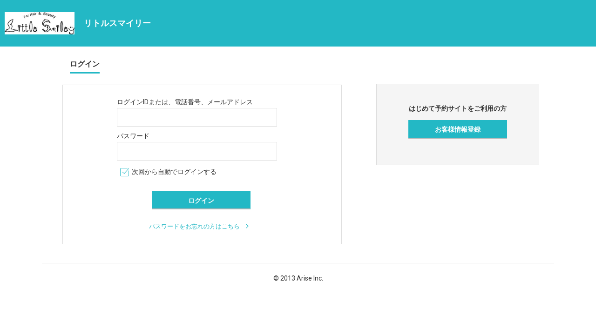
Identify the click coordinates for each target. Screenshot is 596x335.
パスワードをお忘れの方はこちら (194, 226)
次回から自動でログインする (174, 171)
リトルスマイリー (117, 23)
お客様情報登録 (458, 129)
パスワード (133, 136)
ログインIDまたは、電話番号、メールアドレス (185, 102)
